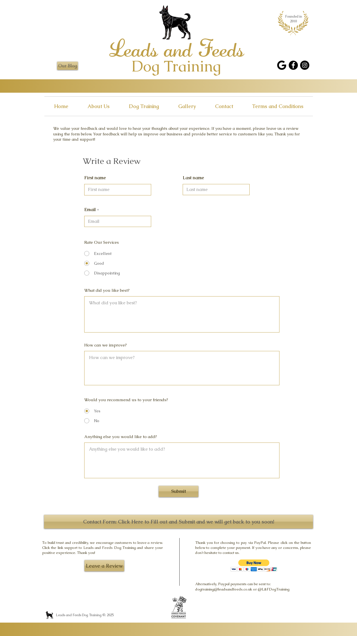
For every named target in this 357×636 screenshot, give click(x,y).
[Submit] (178, 491)
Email (90, 209)
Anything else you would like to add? (120, 436)
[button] (254, 565)
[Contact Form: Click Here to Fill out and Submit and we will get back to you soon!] (178, 522)
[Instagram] (304, 65)
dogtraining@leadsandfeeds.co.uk (223, 589)
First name (95, 178)
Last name (193, 178)
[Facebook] (293, 65)
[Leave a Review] (104, 565)
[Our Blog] (67, 66)
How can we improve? (105, 345)
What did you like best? (106, 290)
